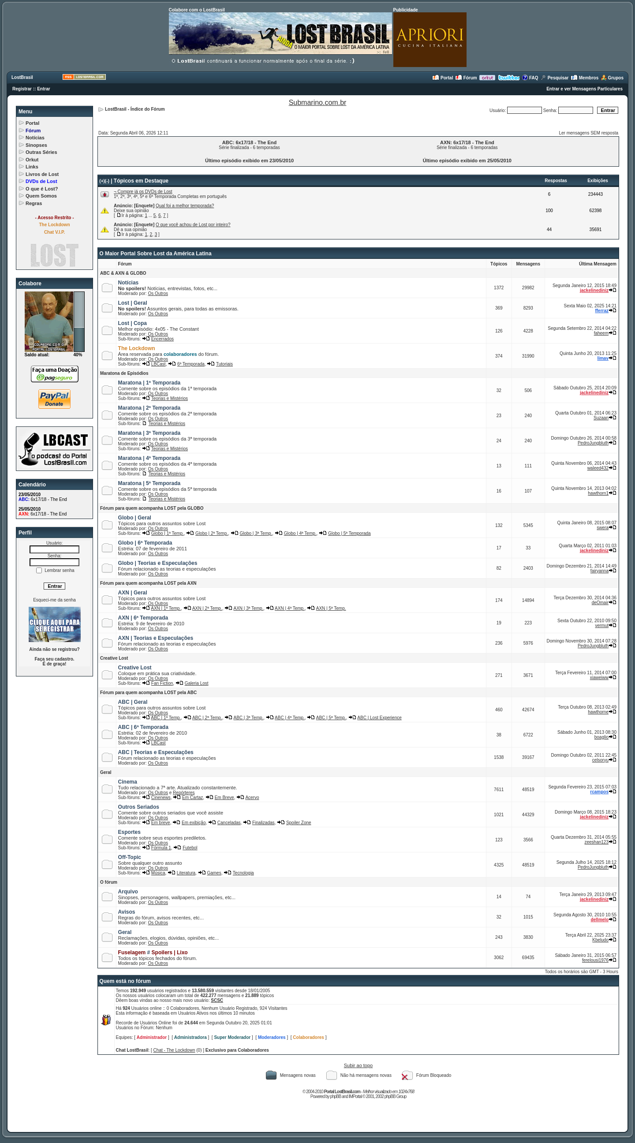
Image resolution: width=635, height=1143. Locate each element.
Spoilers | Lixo (170, 952)
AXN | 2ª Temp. (207, 608)
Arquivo (128, 892)
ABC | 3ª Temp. (249, 717)
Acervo (252, 797)
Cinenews (161, 797)
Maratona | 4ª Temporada (149, 458)
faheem (601, 333)
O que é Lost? (42, 188)
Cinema (127, 782)
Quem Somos (41, 195)
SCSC (217, 1000)
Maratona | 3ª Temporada (149, 433)
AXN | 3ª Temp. (249, 608)
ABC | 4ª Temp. (290, 717)
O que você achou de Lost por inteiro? (193, 224)
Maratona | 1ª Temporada (149, 383)
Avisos (126, 912)
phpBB (335, 1096)
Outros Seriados (138, 807)
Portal (442, 77)
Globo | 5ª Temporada (349, 533)
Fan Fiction (162, 683)
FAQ (530, 77)
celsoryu (600, 760)
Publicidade (405, 9)
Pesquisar (554, 77)
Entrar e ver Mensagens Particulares (584, 88)
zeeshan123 (597, 842)
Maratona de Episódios (124, 373)
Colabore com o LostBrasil (197, 9)
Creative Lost (114, 658)
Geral (106, 772)
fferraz (602, 310)
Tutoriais (224, 364)
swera (603, 527)
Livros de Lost (42, 174)
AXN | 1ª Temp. (166, 608)
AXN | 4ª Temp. (290, 608)
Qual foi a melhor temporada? (185, 205)
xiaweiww (599, 677)
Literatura (186, 872)
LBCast (158, 364)
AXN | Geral (132, 593)
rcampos (599, 791)
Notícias (35, 137)
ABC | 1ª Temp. (166, 717)
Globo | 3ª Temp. (255, 533)
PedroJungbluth (593, 443)
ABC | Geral (133, 702)
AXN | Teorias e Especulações (156, 638)
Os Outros (158, 293)
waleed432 (598, 468)
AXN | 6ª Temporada (143, 618)
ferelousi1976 (595, 960)
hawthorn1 (598, 493)
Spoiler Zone (298, 822)
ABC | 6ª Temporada (143, 727)
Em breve (160, 822)
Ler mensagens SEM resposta (588, 133)
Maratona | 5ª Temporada (149, 483)
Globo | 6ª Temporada (145, 543)
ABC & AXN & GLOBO (123, 273)
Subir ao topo (358, 1065)
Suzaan (601, 417)
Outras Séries (41, 152)
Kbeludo (600, 940)
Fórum (466, 77)
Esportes (129, 832)
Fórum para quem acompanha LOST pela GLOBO (151, 508)
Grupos (612, 77)
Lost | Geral (132, 303)
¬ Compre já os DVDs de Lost (143, 191)
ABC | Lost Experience (379, 717)
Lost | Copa (132, 323)
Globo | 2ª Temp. (211, 533)
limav (603, 358)
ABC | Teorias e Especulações (156, 752)
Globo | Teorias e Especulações (158, 563)
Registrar (22, 88)
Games (214, 872)
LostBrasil (22, 77)
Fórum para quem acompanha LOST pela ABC (148, 692)
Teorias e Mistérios (169, 398)
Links (32, 166)
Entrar (43, 88)
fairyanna (599, 570)
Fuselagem (132, 952)
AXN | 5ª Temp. (331, 608)
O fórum (108, 882)
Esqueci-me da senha (54, 600)
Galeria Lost (197, 683)
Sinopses (36, 145)
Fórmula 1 (161, 847)
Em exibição (193, 822)
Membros (584, 77)
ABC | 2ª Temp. (207, 717)
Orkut (32, 159)
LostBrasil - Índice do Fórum (135, 109)
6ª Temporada (191, 364)
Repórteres (183, 792)
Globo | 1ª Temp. (167, 533)
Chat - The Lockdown (174, 1050)
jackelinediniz (594, 290)
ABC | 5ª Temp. (331, 717)
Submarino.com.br (318, 102)
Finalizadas (263, 822)
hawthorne (598, 712)
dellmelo (599, 919)
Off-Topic (129, 857)
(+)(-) (104, 181)
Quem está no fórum (125, 981)
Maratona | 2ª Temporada (149, 408)
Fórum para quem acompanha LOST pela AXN (148, 583)
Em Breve (224, 797)
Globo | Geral (134, 518)
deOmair (600, 602)
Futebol (190, 847)
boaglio (601, 737)
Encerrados (162, 338)
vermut (602, 625)
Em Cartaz (192, 797)
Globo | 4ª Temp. (300, 533)
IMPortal (355, 1096)
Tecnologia (243, 872)
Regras (34, 203)
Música (158, 872)
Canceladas (229, 822)
